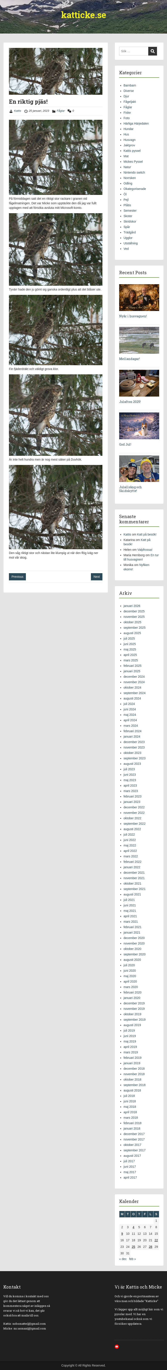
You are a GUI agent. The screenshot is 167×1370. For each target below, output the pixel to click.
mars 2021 (131, 921)
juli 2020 (129, 965)
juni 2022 (130, 840)
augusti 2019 (132, 1025)
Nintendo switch (134, 172)
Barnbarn (130, 85)
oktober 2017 (132, 1145)
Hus (126, 134)
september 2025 (134, 627)
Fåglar (61, 110)
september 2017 (134, 1150)
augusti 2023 (132, 763)
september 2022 (134, 823)
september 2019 (134, 1019)
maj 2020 (130, 976)
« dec (123, 1259)
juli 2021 (129, 900)
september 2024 (134, 693)
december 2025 (134, 611)
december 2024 (134, 676)
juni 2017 (130, 1166)
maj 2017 (130, 1172)
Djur (126, 96)
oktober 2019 (132, 1014)
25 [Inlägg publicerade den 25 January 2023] (133, 1246)
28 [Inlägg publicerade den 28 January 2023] (150, 1246)
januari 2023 (132, 802)
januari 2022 (132, 867)
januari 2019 (132, 1063)
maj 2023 (130, 780)
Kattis (17, 110)
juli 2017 (129, 1161)
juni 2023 (130, 774)
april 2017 (130, 1177)
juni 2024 (130, 709)
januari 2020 (132, 998)
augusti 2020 (132, 959)
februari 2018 (133, 1123)
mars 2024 (131, 725)
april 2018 (130, 1112)
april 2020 (130, 981)
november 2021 (134, 878)
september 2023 (134, 758)
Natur (127, 167)
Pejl (126, 199)
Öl (125, 194)
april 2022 (130, 851)
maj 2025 (130, 649)
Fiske (127, 112)
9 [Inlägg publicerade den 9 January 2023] (122, 1233)
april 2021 (130, 916)
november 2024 (134, 682)
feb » (132, 1259)
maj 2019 (130, 1041)
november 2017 (134, 1139)
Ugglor (128, 238)
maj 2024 (130, 714)
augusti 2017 (132, 1155)
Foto (127, 118)
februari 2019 (133, 1057)
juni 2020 (130, 970)
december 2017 (134, 1134)
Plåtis (127, 205)
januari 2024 (132, 736)
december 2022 (134, 807)
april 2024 (130, 720)
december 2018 (134, 1068)
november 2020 (134, 943)
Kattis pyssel (132, 150)
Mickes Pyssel (133, 161)
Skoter (128, 216)
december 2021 (134, 872)
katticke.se (83, 14)
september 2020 (134, 954)
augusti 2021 (132, 894)
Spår (127, 227)
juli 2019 (129, 1030)
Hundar (129, 129)
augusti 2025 (132, 633)
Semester (130, 210)
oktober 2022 (132, 818)
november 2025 (134, 616)
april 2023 (130, 785)
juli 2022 (129, 834)
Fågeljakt (130, 101)
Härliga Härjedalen (136, 123)
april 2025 (130, 655)
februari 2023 (133, 796)
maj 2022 (130, 845)
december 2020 (134, 938)
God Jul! (125, 444)
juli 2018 (129, 1096)
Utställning (131, 243)
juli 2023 (129, 769)
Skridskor (130, 221)
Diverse (129, 91)
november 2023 (134, 747)
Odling (128, 183)
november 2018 (134, 1074)
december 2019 (134, 1003)
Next (97, 576)
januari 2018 (132, 1128)
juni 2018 (130, 1101)
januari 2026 (132, 606)
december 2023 (134, 742)
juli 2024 (129, 704)
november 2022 (134, 812)
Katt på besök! (147, 534)
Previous (17, 576)
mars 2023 (131, 791)
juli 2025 (129, 638)
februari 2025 (133, 665)
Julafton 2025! (130, 402)
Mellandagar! (129, 359)
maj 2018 (130, 1106)
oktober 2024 (132, 687)
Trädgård (130, 232)
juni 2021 (130, 905)
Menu (7, 7)
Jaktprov (129, 145)
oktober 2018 (132, 1079)
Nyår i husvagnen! (133, 316)
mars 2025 (131, 660)
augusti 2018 (132, 1090)
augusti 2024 (132, 698)
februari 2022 (133, 861)
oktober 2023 (132, 753)
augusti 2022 (132, 829)
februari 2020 (133, 992)
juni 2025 (130, 644)
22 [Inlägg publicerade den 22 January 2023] (156, 1240)
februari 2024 (133, 731)
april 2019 (130, 1047)
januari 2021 (132, 932)
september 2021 (134, 889)
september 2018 (134, 1085)
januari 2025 (132, 671)
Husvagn (129, 140)
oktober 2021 (132, 883)
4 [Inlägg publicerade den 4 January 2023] (133, 1227)
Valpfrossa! (144, 549)
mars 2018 (131, 1117)
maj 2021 (130, 910)
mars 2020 (131, 987)
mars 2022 (131, 856)
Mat (126, 156)
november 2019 (134, 1008)
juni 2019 (130, 1036)
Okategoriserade (135, 189)
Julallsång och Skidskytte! (130, 489)
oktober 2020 (132, 949)
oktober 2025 (132, 622)
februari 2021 (133, 927)
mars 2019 (131, 1052)
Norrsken (130, 178)
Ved (126, 248)
